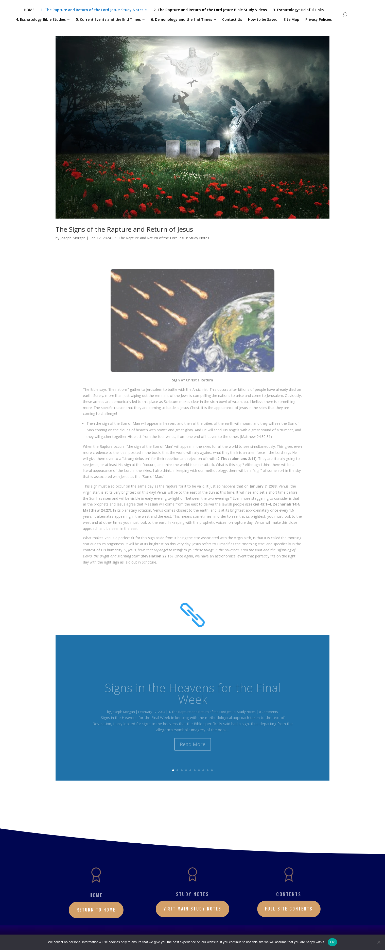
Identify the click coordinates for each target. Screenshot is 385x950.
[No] (378, 942)
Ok (332, 942)
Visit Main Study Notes (192, 909)
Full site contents (289, 909)
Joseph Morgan (72, 238)
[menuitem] (29, 10)
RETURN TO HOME (96, 910)
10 (212, 770)
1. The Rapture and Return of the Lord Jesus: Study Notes (162, 238)
